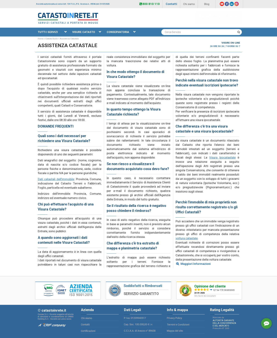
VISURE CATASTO (86, 32)
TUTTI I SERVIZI (52, 32)
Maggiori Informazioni (195, 264)
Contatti (171, 4)
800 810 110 (149, 4)
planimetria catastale (138, 248)
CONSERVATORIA (121, 32)
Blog (206, 4)
